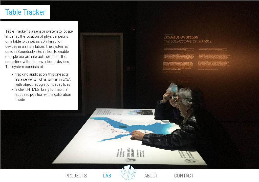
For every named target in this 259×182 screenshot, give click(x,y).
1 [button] (120, 158)
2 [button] (138, 158)
